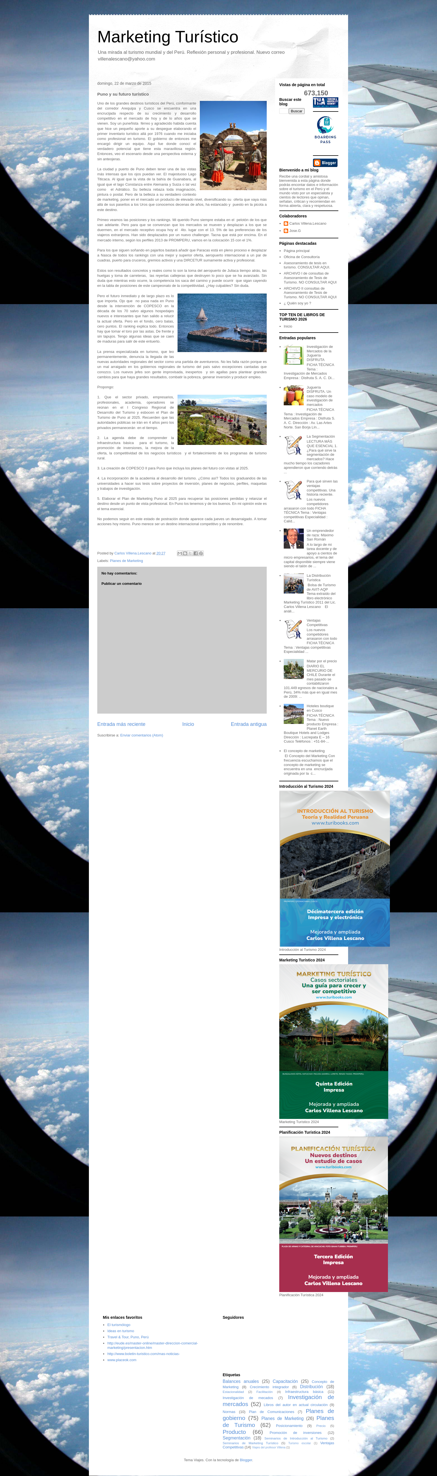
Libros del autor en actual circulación (296, 1405)
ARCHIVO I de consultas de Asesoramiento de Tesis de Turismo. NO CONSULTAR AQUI (310, 277)
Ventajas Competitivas (317, 622)
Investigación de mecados (248, 1398)
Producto (234, 1432)
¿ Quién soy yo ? (297, 303)
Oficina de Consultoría (302, 257)
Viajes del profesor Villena (269, 1447)
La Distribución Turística (319, 577)
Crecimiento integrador (269, 1387)
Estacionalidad (233, 1391)
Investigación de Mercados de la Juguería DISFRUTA (320, 353)
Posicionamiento (289, 1426)
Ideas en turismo (120, 1331)
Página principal (297, 251)
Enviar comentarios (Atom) (141, 735)
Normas (229, 1412)
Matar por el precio (322, 661)
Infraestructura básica (304, 1392)
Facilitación (264, 1391)
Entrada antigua (249, 724)
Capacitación (285, 1381)
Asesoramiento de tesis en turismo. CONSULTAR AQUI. (307, 265)
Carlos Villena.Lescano (307, 223)
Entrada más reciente (121, 724)
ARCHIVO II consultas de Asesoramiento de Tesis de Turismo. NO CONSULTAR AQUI (310, 292)
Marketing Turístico (168, 36)
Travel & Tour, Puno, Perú (128, 1337)
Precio (321, 1425)
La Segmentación (321, 436)
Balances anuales (241, 1381)
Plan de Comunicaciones (271, 1412)
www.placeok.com (121, 1360)
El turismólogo (118, 1325)
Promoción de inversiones (296, 1433)
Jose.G (295, 231)
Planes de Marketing (126, 561)
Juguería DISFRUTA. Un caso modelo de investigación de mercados (319, 396)
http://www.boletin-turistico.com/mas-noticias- (143, 1354)
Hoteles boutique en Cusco (320, 708)
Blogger (246, 1460)
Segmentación (237, 1438)
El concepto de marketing (304, 751)
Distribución (311, 1386)
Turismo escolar (299, 1443)
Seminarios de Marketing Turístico (250, 1443)
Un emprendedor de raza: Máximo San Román (320, 535)
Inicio (188, 724)
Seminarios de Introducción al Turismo (295, 1438)
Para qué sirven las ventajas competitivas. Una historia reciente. (322, 487)
